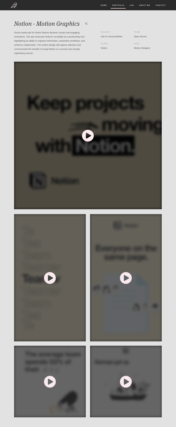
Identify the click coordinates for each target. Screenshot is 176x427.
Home (104, 5)
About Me (144, 5)
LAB (132, 5)
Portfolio (118, 5)
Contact (161, 5)
